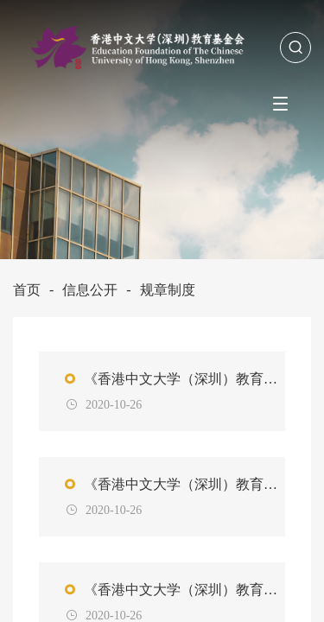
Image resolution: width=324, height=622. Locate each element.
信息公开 (90, 289)
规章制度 (167, 289)
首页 (27, 289)
